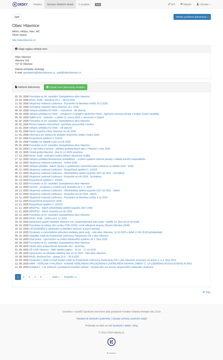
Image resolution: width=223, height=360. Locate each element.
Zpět (16, 16)
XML (207, 292)
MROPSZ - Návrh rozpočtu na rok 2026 (50, 211)
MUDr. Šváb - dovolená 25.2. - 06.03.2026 (52, 100)
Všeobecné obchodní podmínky (93, 318)
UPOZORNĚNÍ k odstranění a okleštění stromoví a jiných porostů (64, 228)
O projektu (84, 4)
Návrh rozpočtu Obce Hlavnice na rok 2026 (52, 131)
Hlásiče (185, 4)
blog (135, 325)
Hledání (37, 4)
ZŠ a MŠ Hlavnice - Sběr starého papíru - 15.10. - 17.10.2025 (62, 249)
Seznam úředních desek (60, 4)
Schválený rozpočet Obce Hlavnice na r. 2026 (54, 106)
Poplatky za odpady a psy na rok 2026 (50, 141)
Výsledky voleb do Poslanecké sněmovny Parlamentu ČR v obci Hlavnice (68, 235)
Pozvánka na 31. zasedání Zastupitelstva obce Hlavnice (59, 242)
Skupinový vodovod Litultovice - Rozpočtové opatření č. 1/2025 (63, 169)
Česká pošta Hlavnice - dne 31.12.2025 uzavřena (56, 152)
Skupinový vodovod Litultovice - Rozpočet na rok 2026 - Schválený (65, 176)
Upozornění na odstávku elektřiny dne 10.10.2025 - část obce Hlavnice (67, 253)
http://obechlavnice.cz (24, 40)
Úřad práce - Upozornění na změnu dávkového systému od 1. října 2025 (68, 239)
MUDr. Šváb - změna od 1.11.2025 (48, 218)
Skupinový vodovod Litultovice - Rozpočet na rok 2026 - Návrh (63, 194)
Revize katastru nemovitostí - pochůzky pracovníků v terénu (61, 124)
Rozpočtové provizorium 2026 (45, 200)
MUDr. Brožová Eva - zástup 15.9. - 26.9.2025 (54, 256)
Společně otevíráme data (97, 311)
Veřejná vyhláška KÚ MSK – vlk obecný (50, 127)
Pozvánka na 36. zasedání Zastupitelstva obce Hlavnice (59, 96)
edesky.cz (119, 332)
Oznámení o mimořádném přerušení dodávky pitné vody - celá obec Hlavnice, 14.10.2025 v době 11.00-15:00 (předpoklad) (95, 232)
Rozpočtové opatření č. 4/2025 (46, 180)
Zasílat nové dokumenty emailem (65, 87)
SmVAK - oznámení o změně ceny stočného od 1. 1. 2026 (60, 187)
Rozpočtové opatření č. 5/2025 (46, 138)
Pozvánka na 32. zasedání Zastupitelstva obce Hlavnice (59, 214)
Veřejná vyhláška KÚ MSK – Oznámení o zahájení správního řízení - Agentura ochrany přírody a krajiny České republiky (94, 113)
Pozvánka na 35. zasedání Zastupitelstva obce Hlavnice (59, 120)
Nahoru (111, 353)
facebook (118, 325)
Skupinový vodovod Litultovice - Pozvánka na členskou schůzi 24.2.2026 (68, 103)
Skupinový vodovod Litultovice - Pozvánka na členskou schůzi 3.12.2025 (68, 197)
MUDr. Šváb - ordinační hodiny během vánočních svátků (59, 155)
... (47, 277)
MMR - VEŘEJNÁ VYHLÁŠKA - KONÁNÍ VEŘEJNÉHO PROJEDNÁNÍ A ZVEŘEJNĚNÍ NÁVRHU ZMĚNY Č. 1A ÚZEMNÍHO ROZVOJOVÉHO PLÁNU (110, 263)
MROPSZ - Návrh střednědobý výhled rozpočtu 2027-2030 (61, 207)
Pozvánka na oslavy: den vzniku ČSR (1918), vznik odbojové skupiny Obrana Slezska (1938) (79, 225)
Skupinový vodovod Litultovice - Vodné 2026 (53, 162)
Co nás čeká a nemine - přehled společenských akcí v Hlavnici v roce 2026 (69, 148)
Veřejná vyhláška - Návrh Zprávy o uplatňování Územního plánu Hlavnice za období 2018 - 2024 (81, 166)
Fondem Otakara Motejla (135, 311)
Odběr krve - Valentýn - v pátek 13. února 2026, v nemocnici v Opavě (66, 117)
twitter (128, 325)
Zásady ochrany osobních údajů (129, 318)
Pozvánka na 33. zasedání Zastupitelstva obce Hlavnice (59, 183)
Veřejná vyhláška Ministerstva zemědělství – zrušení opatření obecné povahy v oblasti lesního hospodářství (87, 159)
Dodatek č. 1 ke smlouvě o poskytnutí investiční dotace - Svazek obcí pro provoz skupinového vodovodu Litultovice (91, 267)
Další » (56, 277)
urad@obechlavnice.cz (68, 72)
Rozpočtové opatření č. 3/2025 (46, 204)
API (171, 4)
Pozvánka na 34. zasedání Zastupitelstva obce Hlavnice (59, 145)
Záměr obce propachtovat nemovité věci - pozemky (56, 246)
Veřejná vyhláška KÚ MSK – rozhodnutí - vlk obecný (57, 110)
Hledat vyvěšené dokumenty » (192, 16)
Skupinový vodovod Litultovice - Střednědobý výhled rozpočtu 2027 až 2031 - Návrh (74, 190)
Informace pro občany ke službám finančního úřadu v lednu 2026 (64, 134)
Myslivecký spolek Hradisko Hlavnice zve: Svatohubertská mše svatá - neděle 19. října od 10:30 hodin (84, 221)
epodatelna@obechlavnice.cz (39, 72)
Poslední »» (70, 277)
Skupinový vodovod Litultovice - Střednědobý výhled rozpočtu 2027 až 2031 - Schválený (77, 173)
